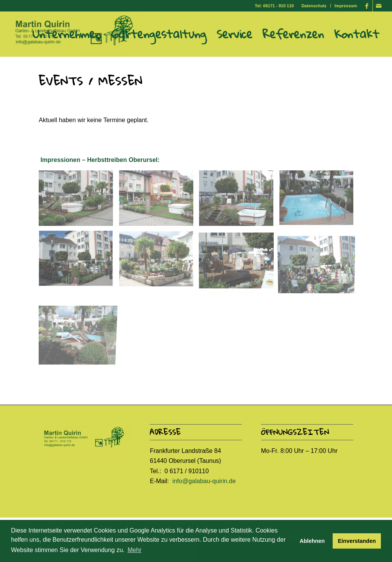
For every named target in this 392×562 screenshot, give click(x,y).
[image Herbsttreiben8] (319, 262)
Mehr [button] (134, 550)
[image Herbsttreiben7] (239, 262)
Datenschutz (313, 5)
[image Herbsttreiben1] (79, 201)
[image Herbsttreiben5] (79, 262)
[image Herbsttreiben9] (79, 323)
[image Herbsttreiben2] (159, 201)
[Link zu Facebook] (366, 5)
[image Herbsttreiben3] (239, 201)
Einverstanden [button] (357, 541)
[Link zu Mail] (378, 5)
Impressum (346, 5)
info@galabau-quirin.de (204, 481)
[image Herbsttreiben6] (159, 262)
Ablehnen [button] (312, 541)
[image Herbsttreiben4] (319, 201)
